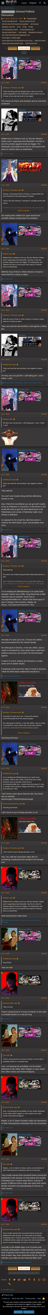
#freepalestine (31, 18)
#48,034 (44, 893)
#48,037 (44, 1050)
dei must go (35, 24)
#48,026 (44, 359)
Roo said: (6, 1055)
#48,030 (44, 635)
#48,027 (44, 414)
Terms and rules (17, 1298)
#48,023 (44, 185)
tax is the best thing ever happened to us (16, 35)
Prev (12, 48)
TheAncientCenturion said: (13, 804)
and (18, 1262)
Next (35, 48)
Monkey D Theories (27, 224)
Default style (7, 1295)
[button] (3, 2)
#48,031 (44, 707)
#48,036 (44, 998)
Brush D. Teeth (25, 161)
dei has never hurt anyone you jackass (15, 24)
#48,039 (44, 1159)
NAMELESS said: (9, 364)
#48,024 (44, 249)
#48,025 (44, 310)
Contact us (6, 1298)
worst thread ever (31, 43)
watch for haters (40, 41)
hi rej (18, 27)
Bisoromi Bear (25, 929)
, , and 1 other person (23, 383)
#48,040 (44, 1224)
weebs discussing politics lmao (12, 43)
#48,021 (44, 83)
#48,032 (44, 768)
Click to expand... (24, 211)
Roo (20, 868)
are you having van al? (27, 21)
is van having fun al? (27, 30)
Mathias (22, 110)
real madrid (22, 32)
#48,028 (44, 475)
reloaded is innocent (35, 32)
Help (39, 1298)
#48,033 (44, 843)
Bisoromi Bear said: (10, 1003)
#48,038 (44, 1102)
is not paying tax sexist (10, 30)
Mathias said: (8, 254)
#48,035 (44, 954)
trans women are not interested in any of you (17, 41)
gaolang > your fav (8, 27)
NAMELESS (24, 58)
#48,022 (44, 134)
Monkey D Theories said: (12, 88)
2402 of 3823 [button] (24, 48)
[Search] (44, 3)
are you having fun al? (9, 21)
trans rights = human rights (11, 38)
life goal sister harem (9, 32)
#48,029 (44, 561)
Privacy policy (30, 1298)
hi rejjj (31, 27)
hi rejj (24, 27)
